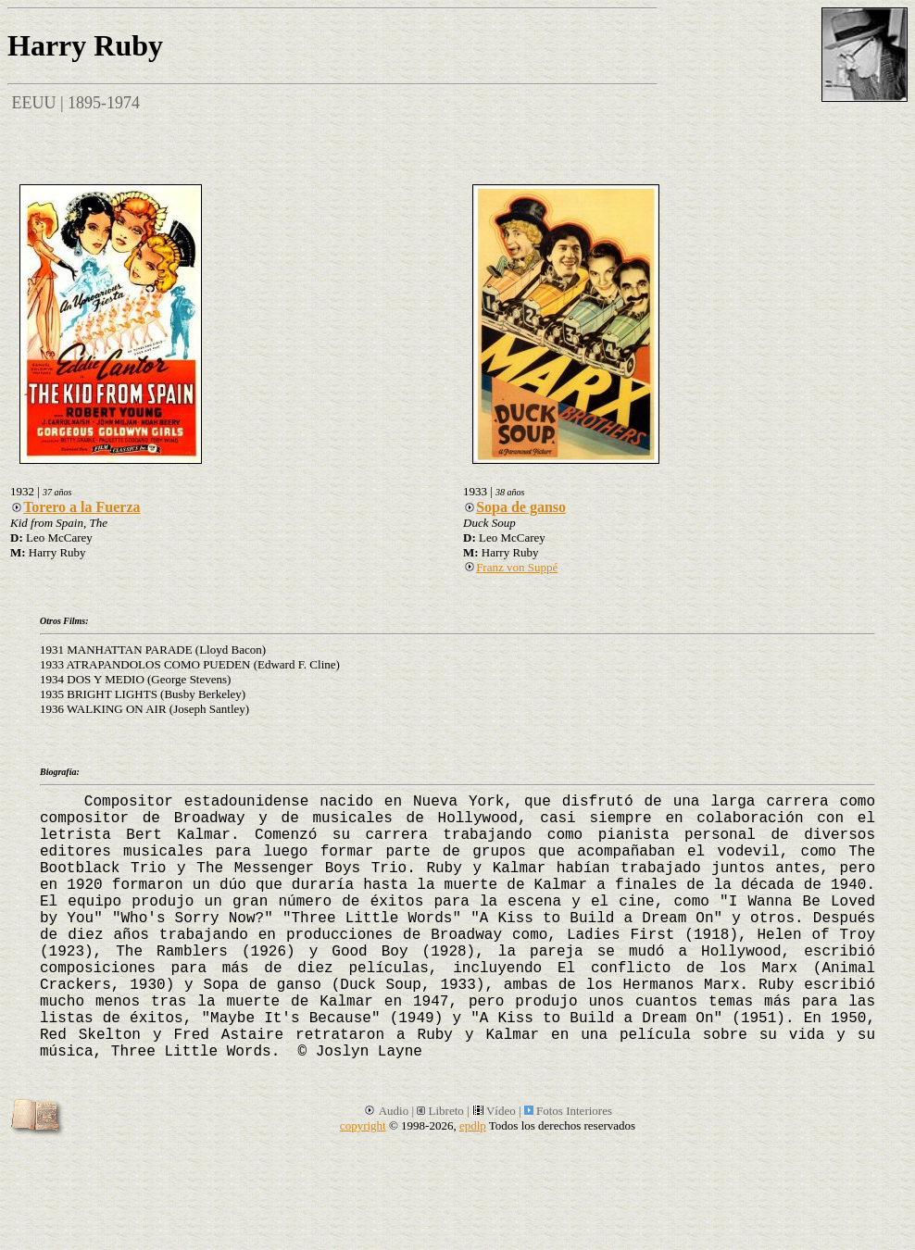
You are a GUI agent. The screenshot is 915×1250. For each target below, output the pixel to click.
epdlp (472, 1125)
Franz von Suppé (510, 567)
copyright (363, 1125)
